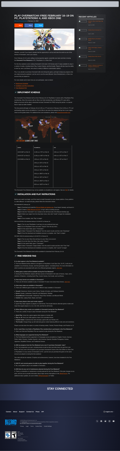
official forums (63, 373)
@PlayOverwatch (43, 375)
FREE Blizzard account (33, 209)
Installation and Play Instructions (25, 85)
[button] (113, 4)
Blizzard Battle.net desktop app (45, 207)
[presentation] (7, 4)
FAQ (66, 190)
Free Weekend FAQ (21, 88)
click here (59, 268)
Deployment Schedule (22, 83)
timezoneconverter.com (63, 112)
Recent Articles (87, 17)
